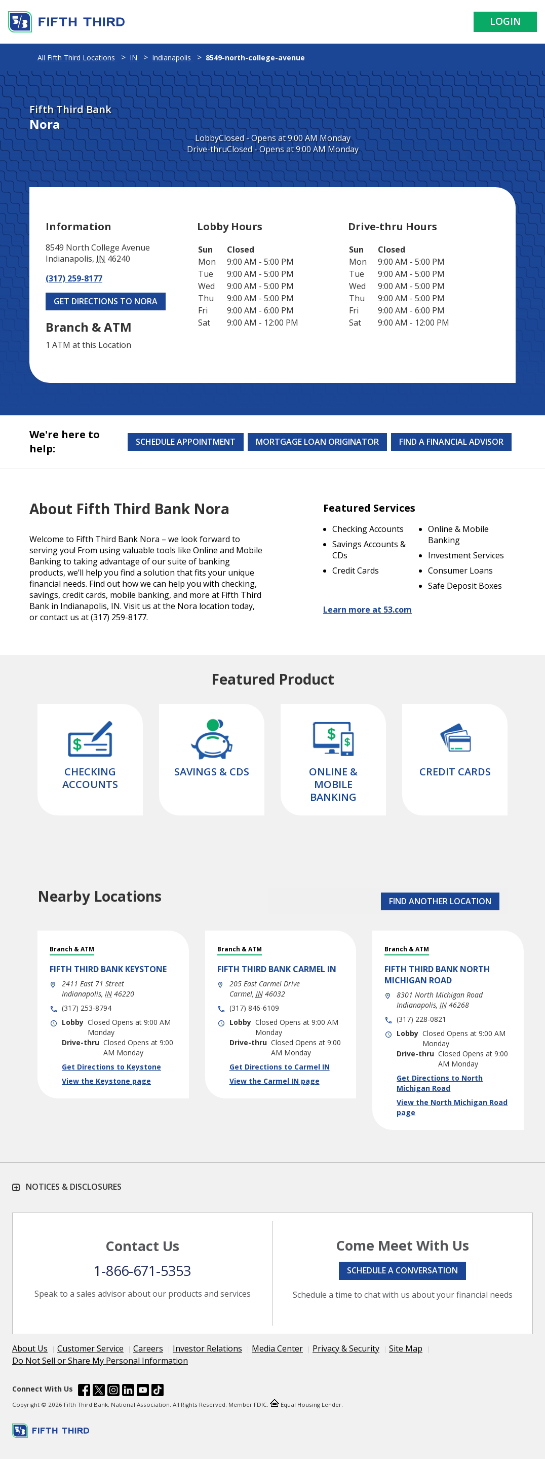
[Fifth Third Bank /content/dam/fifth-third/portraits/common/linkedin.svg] (128, 1391)
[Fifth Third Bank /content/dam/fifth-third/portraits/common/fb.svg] (84, 1391)
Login (505, 21)
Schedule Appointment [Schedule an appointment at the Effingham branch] (186, 441)
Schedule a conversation (402, 1270)
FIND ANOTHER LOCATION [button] (440, 901)
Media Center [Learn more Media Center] (277, 1348)
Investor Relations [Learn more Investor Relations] (207, 1348)
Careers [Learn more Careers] (148, 1348)
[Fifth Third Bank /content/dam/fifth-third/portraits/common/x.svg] (99, 1391)
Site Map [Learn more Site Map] (405, 1348)
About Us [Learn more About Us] (30, 1348)
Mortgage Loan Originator (317, 441)
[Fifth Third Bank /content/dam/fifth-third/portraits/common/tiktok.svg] (157, 1391)
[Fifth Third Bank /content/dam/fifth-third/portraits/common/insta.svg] (113, 1391)
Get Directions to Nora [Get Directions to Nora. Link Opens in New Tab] (106, 301)
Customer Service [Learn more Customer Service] (90, 1348)
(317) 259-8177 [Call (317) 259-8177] (74, 278)
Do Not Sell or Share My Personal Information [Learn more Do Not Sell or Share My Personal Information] (100, 1360)
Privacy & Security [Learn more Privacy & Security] (346, 1348)
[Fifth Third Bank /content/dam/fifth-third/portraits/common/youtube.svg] (143, 1391)
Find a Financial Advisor (451, 441)
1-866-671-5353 (142, 1270)
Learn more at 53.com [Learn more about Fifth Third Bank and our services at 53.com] (367, 609)
